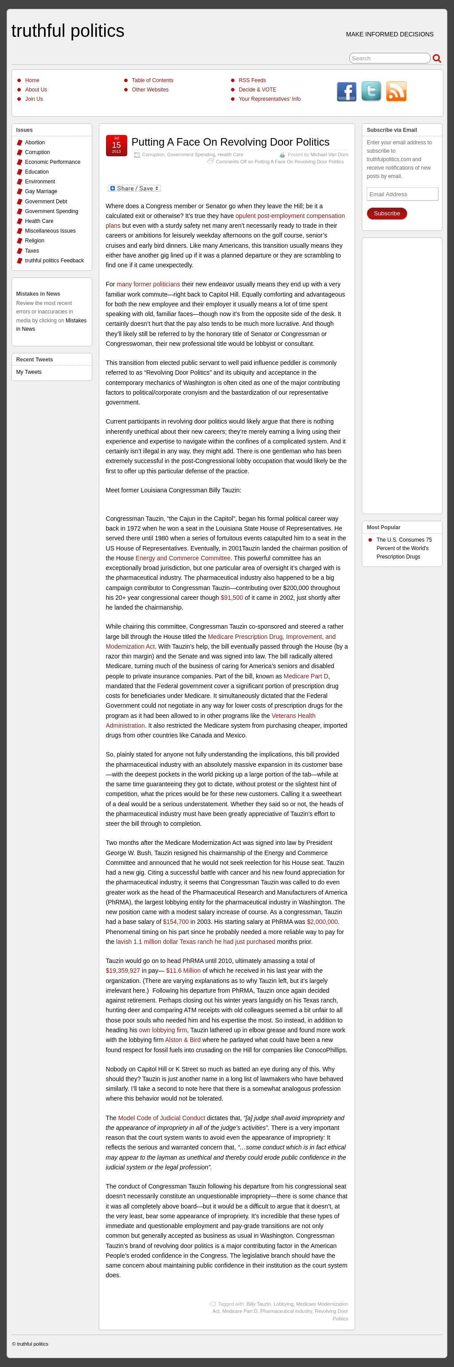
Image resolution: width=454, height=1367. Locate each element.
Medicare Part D (306, 676)
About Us (36, 90)
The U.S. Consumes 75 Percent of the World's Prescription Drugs (404, 548)
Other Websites (150, 90)
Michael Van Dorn (329, 154)
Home (32, 80)
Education (37, 172)
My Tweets (29, 372)
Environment (40, 181)
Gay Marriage (41, 191)
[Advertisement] (402, 373)
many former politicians (148, 284)
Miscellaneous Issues (50, 231)
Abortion (35, 142)
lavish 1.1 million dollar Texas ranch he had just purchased (195, 941)
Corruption (153, 154)
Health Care (230, 154)
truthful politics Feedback (54, 261)
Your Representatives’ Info (270, 99)
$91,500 (232, 597)
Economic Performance (53, 162)
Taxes (32, 251)
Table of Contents (152, 80)
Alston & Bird (182, 1039)
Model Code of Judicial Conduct (161, 1117)
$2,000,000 (322, 921)
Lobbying (284, 1304)
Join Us (34, 99)
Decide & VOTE (258, 90)
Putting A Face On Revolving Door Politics (231, 142)
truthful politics (68, 30)
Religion (34, 241)
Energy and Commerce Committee (183, 558)
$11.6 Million (183, 970)
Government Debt (46, 201)
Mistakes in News (38, 294)
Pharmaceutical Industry (286, 1311)
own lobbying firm (163, 1030)
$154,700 (176, 921)
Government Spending (191, 154)
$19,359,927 (123, 970)
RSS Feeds (252, 80)
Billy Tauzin (259, 1304)
